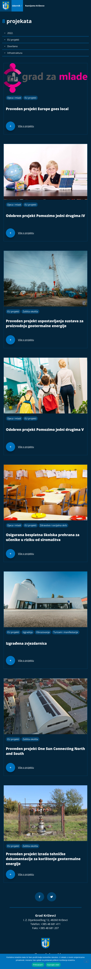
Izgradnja (28, 632)
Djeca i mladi (14, 97)
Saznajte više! (53, 965)
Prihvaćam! (38, 965)
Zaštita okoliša (30, 311)
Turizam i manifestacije (65, 632)
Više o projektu (26, 126)
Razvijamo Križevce (34, 5)
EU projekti (30, 97)
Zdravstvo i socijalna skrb (53, 525)
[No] (86, 961)
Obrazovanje (43, 632)
